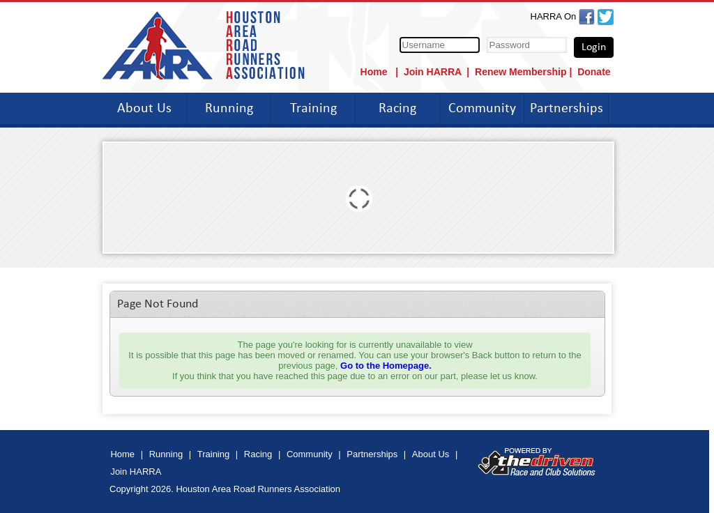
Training (313, 109)
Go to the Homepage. (386, 365)
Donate (593, 71)
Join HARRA (433, 71)
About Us (144, 109)
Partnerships (566, 109)
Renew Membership (520, 71)
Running (229, 109)
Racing (397, 109)
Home (375, 71)
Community (482, 109)
